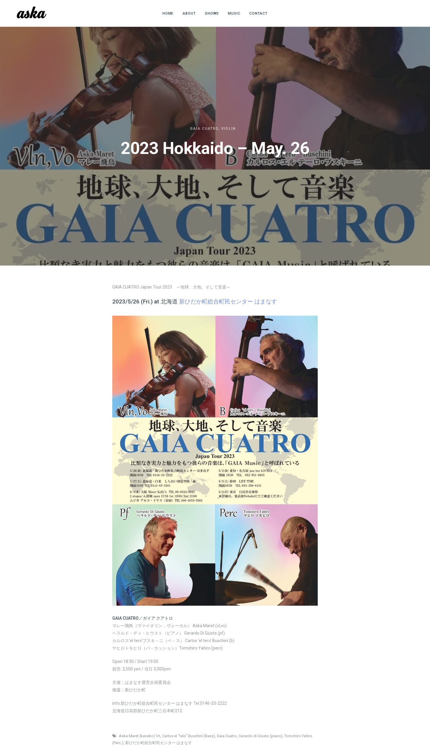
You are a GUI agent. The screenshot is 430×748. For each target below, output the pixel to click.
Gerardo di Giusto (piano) (260, 736)
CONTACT (258, 13)
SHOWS (212, 13)
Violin (228, 129)
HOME (168, 13)
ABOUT (189, 13)
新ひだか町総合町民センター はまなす (158, 743)
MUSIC (234, 13)
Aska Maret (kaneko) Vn (139, 736)
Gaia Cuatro (204, 129)
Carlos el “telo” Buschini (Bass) (188, 736)
